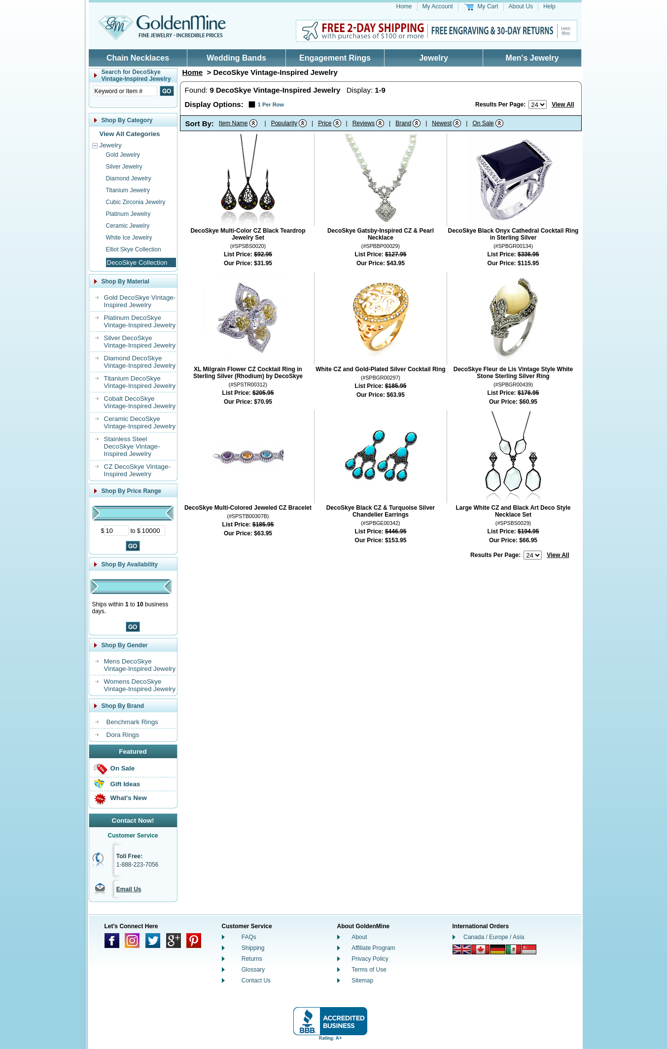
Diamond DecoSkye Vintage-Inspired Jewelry (140, 361)
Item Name (233, 123)
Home (404, 6)
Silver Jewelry (124, 166)
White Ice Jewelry (129, 237)
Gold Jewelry (123, 154)
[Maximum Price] (152, 530)
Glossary (253, 969)
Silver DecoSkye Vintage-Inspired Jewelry (140, 341)
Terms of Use (368, 969)
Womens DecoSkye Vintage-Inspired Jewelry (140, 685)
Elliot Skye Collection (133, 249)
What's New (128, 798)
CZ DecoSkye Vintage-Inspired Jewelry (137, 470)
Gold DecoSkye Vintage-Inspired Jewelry (140, 301)
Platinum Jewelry (128, 213)
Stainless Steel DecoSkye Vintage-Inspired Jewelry (132, 446)
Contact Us (256, 980)
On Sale (122, 768)
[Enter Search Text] (125, 91)
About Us (521, 6)
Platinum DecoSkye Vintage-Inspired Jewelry (140, 321)
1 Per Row (271, 104)
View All (563, 104)
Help (549, 6)
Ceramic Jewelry (128, 225)
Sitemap (362, 980)
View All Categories (130, 134)
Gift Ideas (125, 784)
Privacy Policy (369, 958)
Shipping (253, 947)
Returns (252, 958)
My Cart (488, 6)
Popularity (284, 123)
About (359, 937)
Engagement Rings (335, 58)
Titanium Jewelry (128, 190)
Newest (442, 123)
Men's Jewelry (532, 58)
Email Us (128, 889)
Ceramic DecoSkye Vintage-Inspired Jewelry (140, 422)
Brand (403, 123)
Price (324, 123)
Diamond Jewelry (128, 178)
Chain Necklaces (137, 58)
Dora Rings (123, 734)
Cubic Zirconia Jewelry (136, 202)
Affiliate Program (373, 947)
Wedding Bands (236, 58)
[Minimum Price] (116, 530)
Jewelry (433, 58)
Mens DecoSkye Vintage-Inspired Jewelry (140, 665)
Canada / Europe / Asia (493, 937)
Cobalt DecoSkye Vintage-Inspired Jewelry (140, 402)
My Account (437, 6)
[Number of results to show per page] (537, 104)
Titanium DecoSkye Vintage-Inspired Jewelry (140, 382)
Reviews (363, 123)
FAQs (249, 937)
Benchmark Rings (132, 722)
